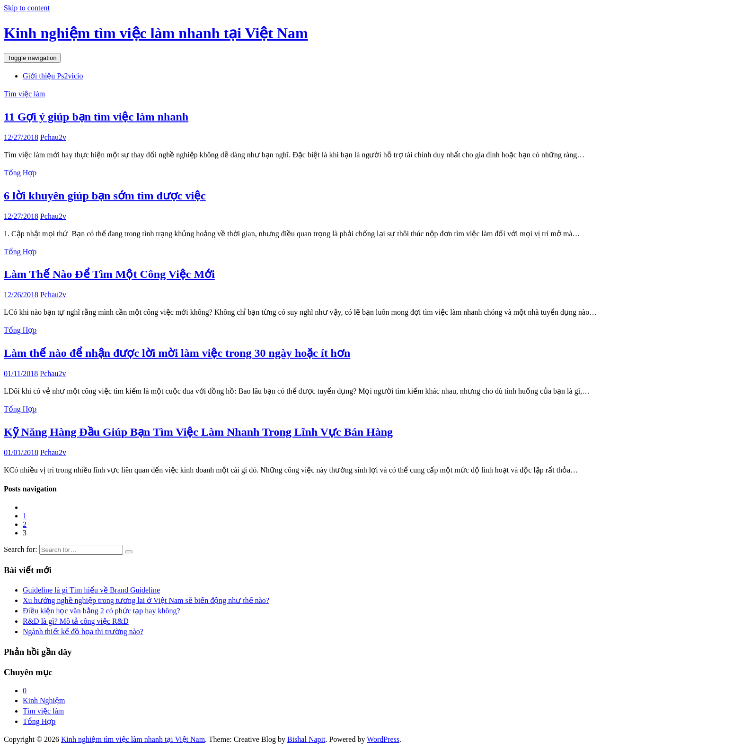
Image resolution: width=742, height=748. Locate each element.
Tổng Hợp (20, 173)
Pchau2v (53, 137)
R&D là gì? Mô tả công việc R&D (76, 621)
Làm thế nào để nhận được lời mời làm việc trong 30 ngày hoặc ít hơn (177, 353)
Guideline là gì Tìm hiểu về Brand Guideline (91, 590)
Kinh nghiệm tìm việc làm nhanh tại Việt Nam (156, 33)
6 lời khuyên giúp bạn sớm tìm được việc (105, 195)
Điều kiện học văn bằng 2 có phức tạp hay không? (101, 611)
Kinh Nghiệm (44, 700)
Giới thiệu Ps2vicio (53, 76)
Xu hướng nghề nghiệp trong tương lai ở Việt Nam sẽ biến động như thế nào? (146, 600)
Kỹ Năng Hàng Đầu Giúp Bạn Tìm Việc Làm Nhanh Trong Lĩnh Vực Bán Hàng (198, 432)
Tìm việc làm (24, 94)
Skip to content (27, 8)
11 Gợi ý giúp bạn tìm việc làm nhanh (96, 117)
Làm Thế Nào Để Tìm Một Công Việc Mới (109, 274)
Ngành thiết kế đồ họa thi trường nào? (83, 632)
